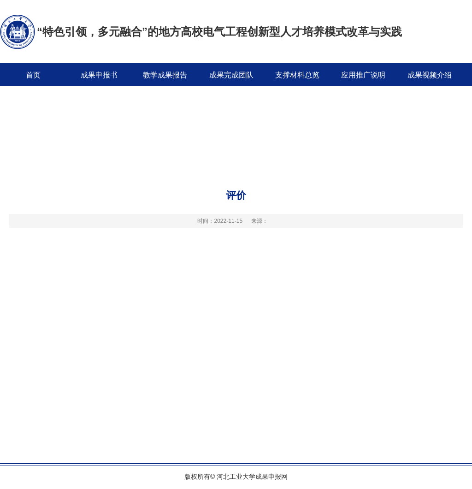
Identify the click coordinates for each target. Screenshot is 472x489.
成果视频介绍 (429, 75)
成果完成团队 (231, 75)
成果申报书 (99, 75)
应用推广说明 (363, 75)
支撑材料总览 (297, 75)
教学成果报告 (165, 75)
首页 (33, 75)
